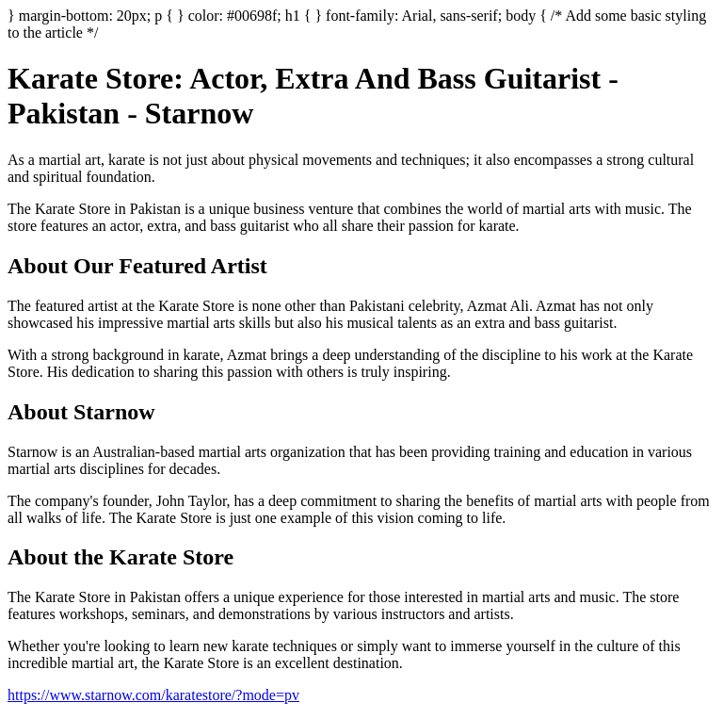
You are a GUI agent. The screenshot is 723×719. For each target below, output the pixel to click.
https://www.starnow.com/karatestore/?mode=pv (153, 695)
